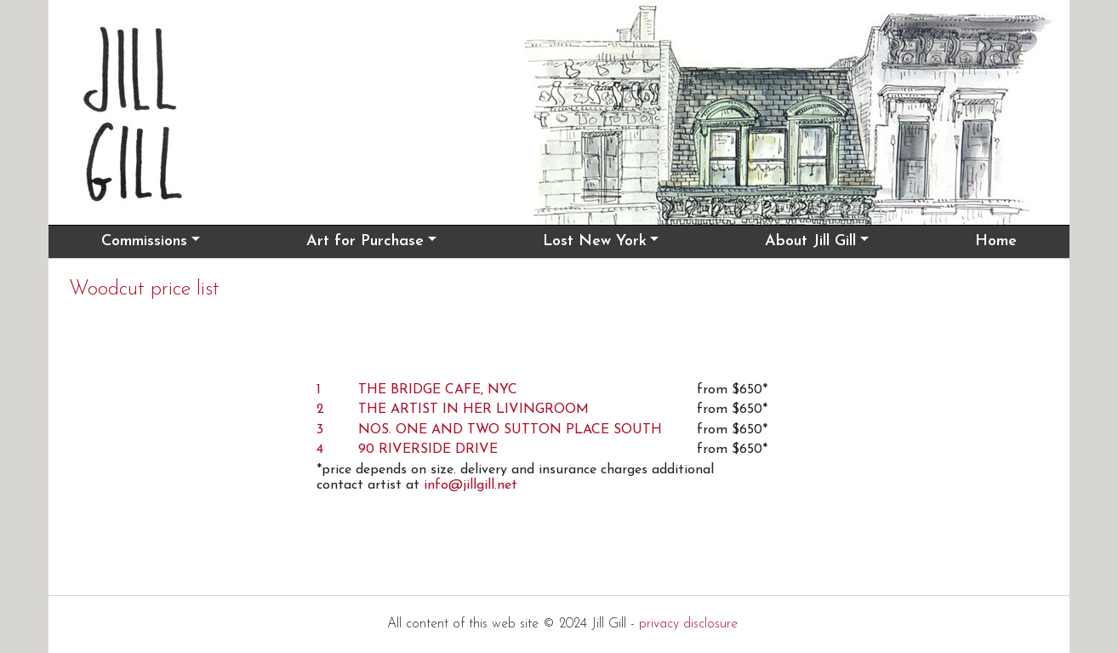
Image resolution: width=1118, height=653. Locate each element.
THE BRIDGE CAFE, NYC (437, 390)
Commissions (144, 241)
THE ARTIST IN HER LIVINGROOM (473, 409)
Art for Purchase (365, 241)
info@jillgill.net (470, 485)
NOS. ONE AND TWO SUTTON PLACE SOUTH (510, 430)
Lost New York (595, 241)
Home (996, 241)
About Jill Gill (810, 241)
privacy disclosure (688, 624)
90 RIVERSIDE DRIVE (428, 449)
